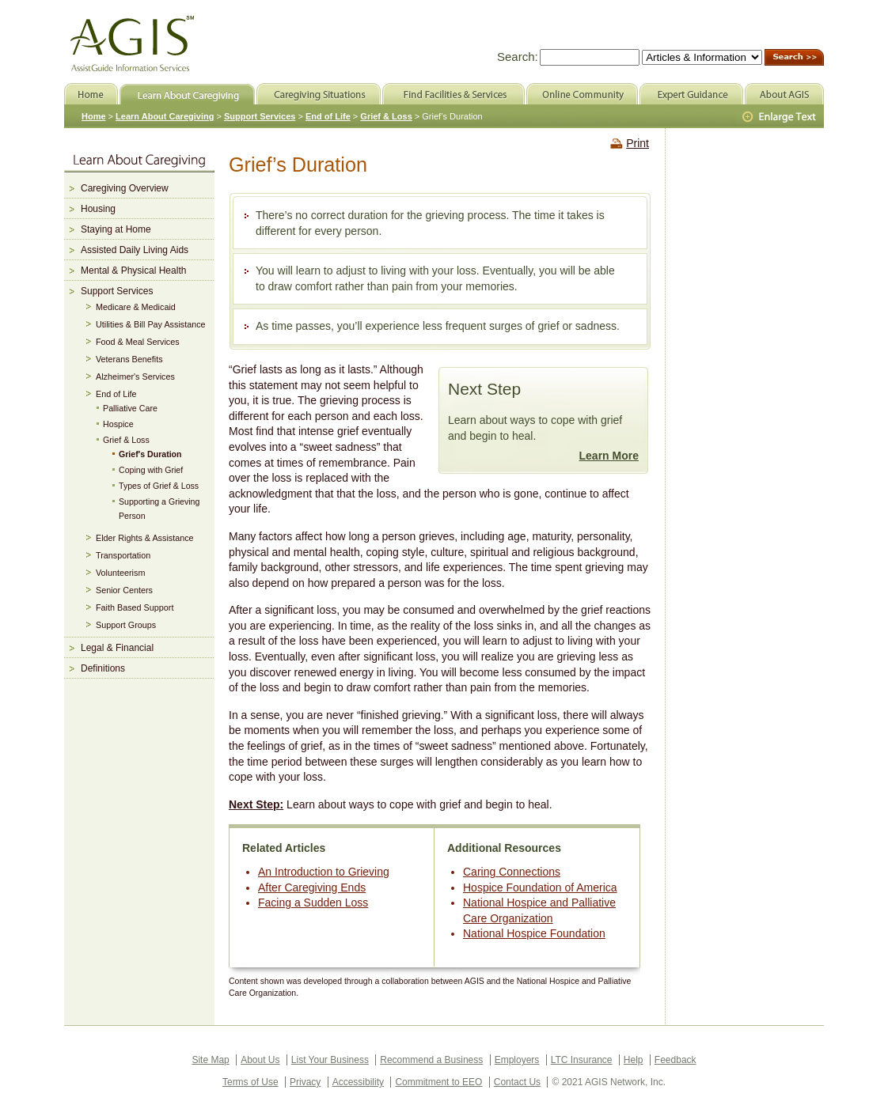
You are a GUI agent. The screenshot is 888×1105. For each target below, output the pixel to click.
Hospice (118, 424)
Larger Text (780, 117)
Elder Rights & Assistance (145, 538)
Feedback (675, 1059)
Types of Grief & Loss (159, 485)
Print (637, 143)
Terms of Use (250, 1082)
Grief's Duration (150, 454)
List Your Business (330, 1059)
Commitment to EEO (438, 1082)
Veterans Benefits (129, 359)
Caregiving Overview (125, 188)
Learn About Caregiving (165, 116)
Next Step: (256, 804)
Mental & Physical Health (133, 270)
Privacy (305, 1082)
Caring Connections (511, 871)
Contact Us (517, 1082)
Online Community (582, 93)
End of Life (116, 394)
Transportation (123, 555)
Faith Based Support (134, 607)
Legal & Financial (117, 647)
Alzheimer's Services (135, 376)
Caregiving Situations (318, 93)
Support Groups (126, 625)
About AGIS (784, 93)
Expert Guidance (691, 93)
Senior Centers (124, 590)
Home (94, 116)
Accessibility (358, 1082)
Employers (517, 1059)
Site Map (210, 1059)
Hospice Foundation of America (540, 887)
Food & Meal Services (138, 341)
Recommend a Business (431, 1059)
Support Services (117, 291)
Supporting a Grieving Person (159, 508)
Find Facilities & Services (453, 93)
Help (633, 1059)
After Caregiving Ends (312, 887)
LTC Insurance (582, 1059)
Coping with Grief (151, 470)
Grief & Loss (126, 440)
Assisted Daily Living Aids (134, 249)
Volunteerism (120, 572)
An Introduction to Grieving (323, 871)
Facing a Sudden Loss (313, 902)
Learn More (609, 455)
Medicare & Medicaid (136, 307)
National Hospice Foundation (534, 933)
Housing (98, 208)
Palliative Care (130, 408)
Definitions (103, 668)
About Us (260, 1059)
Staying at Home (116, 229)
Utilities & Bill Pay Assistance (151, 324)
